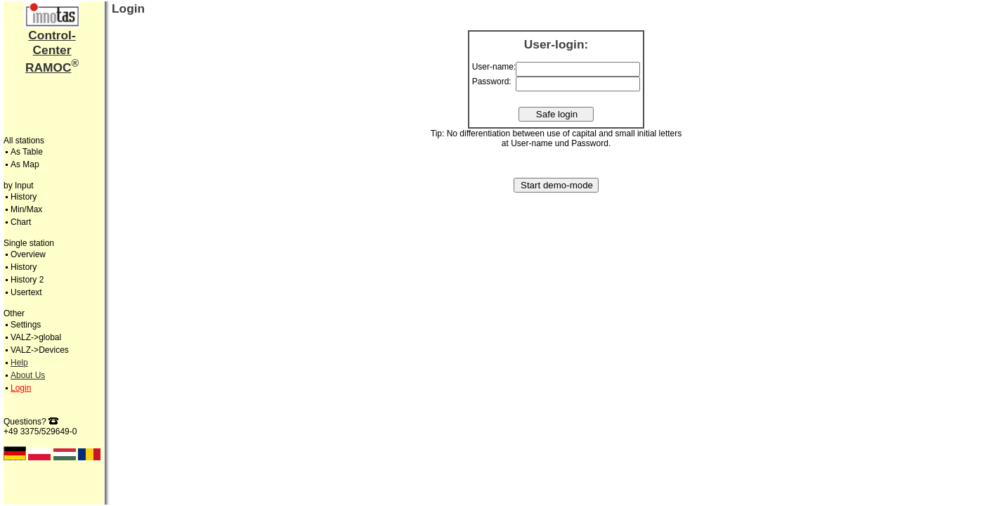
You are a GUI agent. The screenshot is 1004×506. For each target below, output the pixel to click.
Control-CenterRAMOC (50, 51)
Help (19, 363)
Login (21, 388)
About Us (28, 375)
